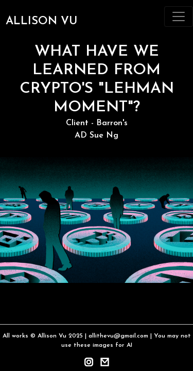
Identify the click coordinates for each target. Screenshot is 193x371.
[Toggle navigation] (178, 16)
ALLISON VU (41, 21)
